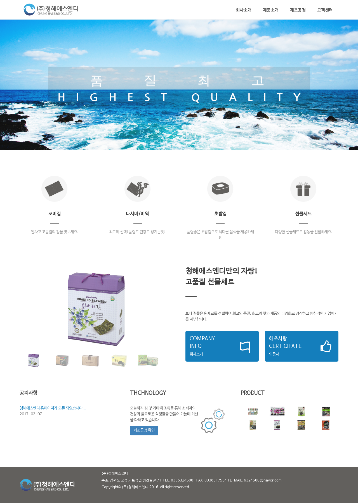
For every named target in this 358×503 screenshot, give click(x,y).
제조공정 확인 (144, 430)
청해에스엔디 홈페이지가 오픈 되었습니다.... (53, 408)
